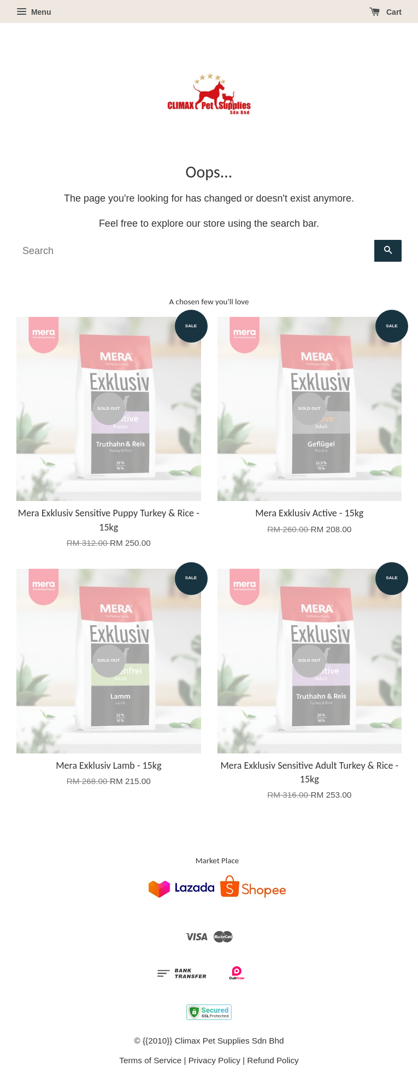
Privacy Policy (214, 1060)
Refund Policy (272, 1060)
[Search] (195, 251)
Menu (33, 12)
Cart (385, 12)
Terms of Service (150, 1060)
